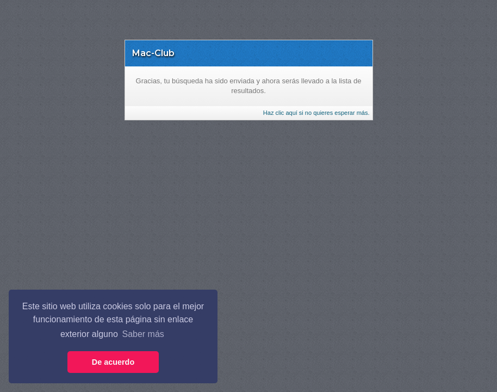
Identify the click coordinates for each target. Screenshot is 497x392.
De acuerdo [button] (113, 362)
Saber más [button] (143, 334)
